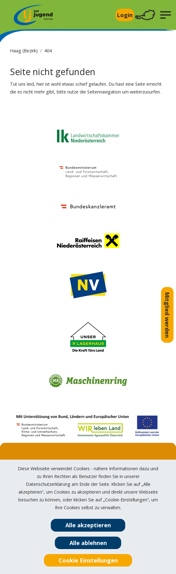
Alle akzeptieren (88, 525)
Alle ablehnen (88, 543)
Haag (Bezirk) (24, 51)
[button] (165, 15)
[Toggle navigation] (145, 15)
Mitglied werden (167, 315)
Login (125, 15)
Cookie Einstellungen (88, 560)
